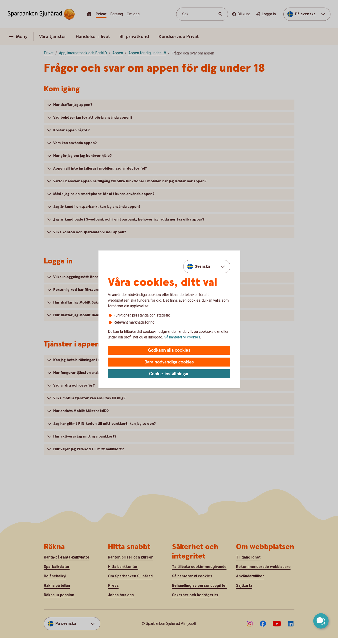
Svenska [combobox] (202, 266)
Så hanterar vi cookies (182, 337)
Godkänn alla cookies (169, 350)
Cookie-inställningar (169, 374)
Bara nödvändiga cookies (169, 362)
